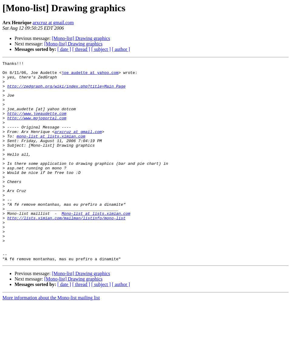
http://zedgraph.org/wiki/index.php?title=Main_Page (66, 91)
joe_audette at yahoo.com (90, 75)
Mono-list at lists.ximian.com (96, 244)
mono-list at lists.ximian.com (51, 151)
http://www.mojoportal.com (36, 129)
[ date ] (64, 49)
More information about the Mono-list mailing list (51, 337)
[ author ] (121, 49)
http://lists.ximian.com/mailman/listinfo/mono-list (66, 249)
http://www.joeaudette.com (36, 124)
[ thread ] (81, 49)
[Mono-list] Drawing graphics (81, 38)
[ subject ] (101, 49)
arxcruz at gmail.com (53, 22)
